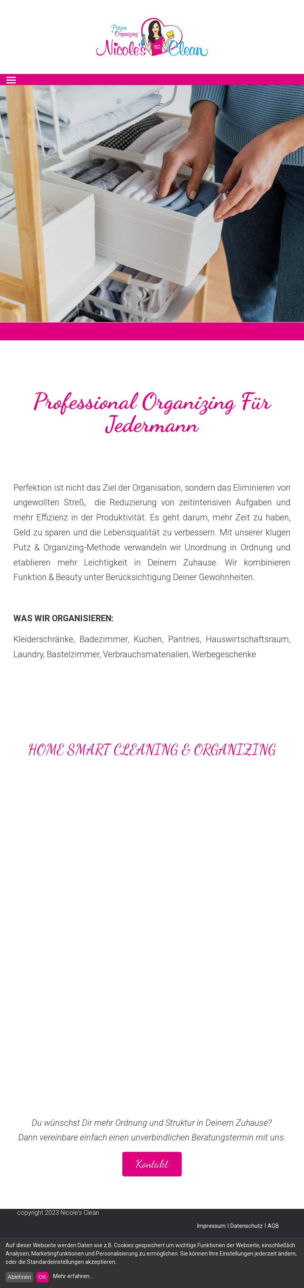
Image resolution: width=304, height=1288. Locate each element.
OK (42, 1277)
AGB (273, 1226)
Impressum (211, 1226)
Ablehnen (19, 1277)
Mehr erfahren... (73, 1276)
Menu (11, 77)
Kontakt (152, 1163)
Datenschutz (246, 1226)
